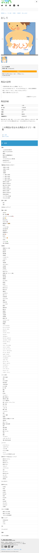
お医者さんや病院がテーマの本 (8, 418)
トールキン (5, 343)
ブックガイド (5, 436)
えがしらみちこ (5, 264)
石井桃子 (4, 255)
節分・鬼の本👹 (6, 214)
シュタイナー (5, 411)
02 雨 (4, 488)
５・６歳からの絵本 (6, 178)
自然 (3, 413)
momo (4, 521)
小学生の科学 (5, 384)
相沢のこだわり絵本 (6, 513)
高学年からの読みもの (7, 192)
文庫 (3, 432)
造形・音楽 (5, 404)
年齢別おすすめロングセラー (7, 165)
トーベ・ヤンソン (6, 368)
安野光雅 (4, 253)
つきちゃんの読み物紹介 (7, 515)
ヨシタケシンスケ (6, 320)
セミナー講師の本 (6, 400)
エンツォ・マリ (5, 361)
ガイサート (5, 330)
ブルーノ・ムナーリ (6, 363)
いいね (4, 523)
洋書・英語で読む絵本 (7, 440)
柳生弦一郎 (5, 318)
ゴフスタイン (5, 336)
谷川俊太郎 (5, 296)
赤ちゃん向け (24, 13)
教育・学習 (5, 409)
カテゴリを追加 (4, 535)
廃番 (2, 532)
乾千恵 (4, 260)
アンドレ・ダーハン (6, 341)
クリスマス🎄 (5, 241)
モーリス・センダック (7, 338)
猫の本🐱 (4, 218)
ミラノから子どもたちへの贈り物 (9, 158)
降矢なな (4, 309)
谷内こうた (5, 294)
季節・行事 (3, 210)
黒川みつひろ (5, 271)
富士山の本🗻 (5, 219)
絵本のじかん (4, 484)
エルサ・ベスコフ (6, 354)
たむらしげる (5, 298)
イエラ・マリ (5, 359)
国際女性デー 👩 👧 (6, 223)
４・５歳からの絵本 (6, 176)
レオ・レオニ (5, 366)
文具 (3, 469)
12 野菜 (4, 506)
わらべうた (5, 405)
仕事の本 (4, 420)
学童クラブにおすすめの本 (7, 151)
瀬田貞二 (4, 291)
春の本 (4, 225)
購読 (20, 549)
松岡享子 (4, 312)
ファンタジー (5, 395)
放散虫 (4, 153)
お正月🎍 (4, 212)
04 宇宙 (4, 492)
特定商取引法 (3, 549)
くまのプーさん (5, 446)
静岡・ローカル (5, 431)
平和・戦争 (5, 429)
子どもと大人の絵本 (6, 197)
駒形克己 (4, 275)
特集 (2, 147)
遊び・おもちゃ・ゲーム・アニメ (9, 402)
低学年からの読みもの (7, 183)
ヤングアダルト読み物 (7, 196)
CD (2, 526)
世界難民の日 (5, 232)
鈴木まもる (5, 289)
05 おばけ (4, 494)
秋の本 (4, 236)
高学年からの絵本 (6, 190)
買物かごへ (19, 71)
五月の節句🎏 (5, 228)
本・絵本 (9, 13)
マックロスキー (5, 357)
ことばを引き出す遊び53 (7, 149)
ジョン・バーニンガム (7, 345)
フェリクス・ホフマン (7, 356)
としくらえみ (5, 303)
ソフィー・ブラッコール (7, 350)
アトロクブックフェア (7, 162)
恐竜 (3, 391)
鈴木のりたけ (5, 287)
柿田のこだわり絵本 (6, 511)
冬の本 (4, 239)
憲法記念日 (5, 230)
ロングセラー (4, 481)
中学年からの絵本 (6, 187)
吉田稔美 (4, 321)
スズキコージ (5, 285)
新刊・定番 (3, 200)
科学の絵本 (5, 382)
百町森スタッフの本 (6, 248)
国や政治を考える (6, 160)
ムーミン (4, 452)
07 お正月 (4, 497)
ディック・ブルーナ (6, 352)
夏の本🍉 (4, 234)
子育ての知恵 (5, 377)
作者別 (14, 13)
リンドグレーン (5, 365)
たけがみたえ (5, 293)
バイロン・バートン (6, 372)
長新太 (4, 300)
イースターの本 (5, 227)
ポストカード (5, 471)
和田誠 (4, 323)
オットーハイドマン (6, 327)
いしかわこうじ (5, 257)
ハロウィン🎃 (5, 237)
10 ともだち (5, 503)
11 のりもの (5, 504)
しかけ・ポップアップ (7, 438)
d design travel (5, 520)
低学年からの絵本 (6, 181)
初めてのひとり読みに (7, 185)
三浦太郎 (18, 13)
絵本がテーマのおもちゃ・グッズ (8, 456)
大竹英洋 (4, 266)
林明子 (4, 305)
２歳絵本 (4, 170)
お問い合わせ (16, 549)
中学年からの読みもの (7, 188)
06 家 (4, 495)
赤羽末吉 (4, 249)
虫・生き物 (5, 386)
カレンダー (5, 475)
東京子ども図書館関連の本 (7, 155)
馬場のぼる (5, 307)
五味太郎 (4, 276)
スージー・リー (5, 370)
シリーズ (3, 442)
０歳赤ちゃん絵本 (6, 167)
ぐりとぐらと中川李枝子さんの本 (9, 454)
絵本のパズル (5, 464)
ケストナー (5, 334)
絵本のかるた (5, 460)
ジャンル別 (3, 374)
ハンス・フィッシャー (7, 348)
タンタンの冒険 (5, 450)
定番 (3, 204)
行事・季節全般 (5, 243)
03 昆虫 (4, 490)
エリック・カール (6, 329)
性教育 (4, 416)
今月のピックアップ (5, 207)
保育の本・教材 (5, 398)
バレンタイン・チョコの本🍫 (8, 216)
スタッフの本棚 (4, 509)
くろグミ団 (5, 448)
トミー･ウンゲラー (6, 325)
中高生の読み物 (5, 194)
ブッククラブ (4, 529)
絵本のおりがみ (5, 473)
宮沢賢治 (4, 316)
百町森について (10, 549)
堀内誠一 (4, 311)
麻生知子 (4, 251)
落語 (3, 425)
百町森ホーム (3, 13)
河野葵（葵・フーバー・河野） (8, 273)
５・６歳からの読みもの (7, 179)
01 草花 (4, 486)
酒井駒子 (4, 278)
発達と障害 (5, 427)
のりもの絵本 (5, 380)
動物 (3, 389)
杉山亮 (4, 284)
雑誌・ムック (4, 517)
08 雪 (4, 499)
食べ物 (4, 393)
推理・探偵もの (5, 397)
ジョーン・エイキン (6, 347)
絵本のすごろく (5, 462)
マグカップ (5, 466)
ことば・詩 (5, 407)
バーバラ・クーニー (6, 332)
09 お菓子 (4, 501)
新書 (3, 434)
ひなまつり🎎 (5, 221)
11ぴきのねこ (5, 476)
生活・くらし (5, 422)
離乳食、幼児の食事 (6, 423)
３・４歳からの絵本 (6, 174)
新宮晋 (4, 282)
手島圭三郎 (5, 302)
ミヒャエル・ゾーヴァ (7, 339)
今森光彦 (4, 262)
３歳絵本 (4, 172)
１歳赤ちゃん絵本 (6, 169)
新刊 (3, 202)
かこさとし (5, 269)
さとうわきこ (5, 280)
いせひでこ (5, 258)
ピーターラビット (6, 445)
